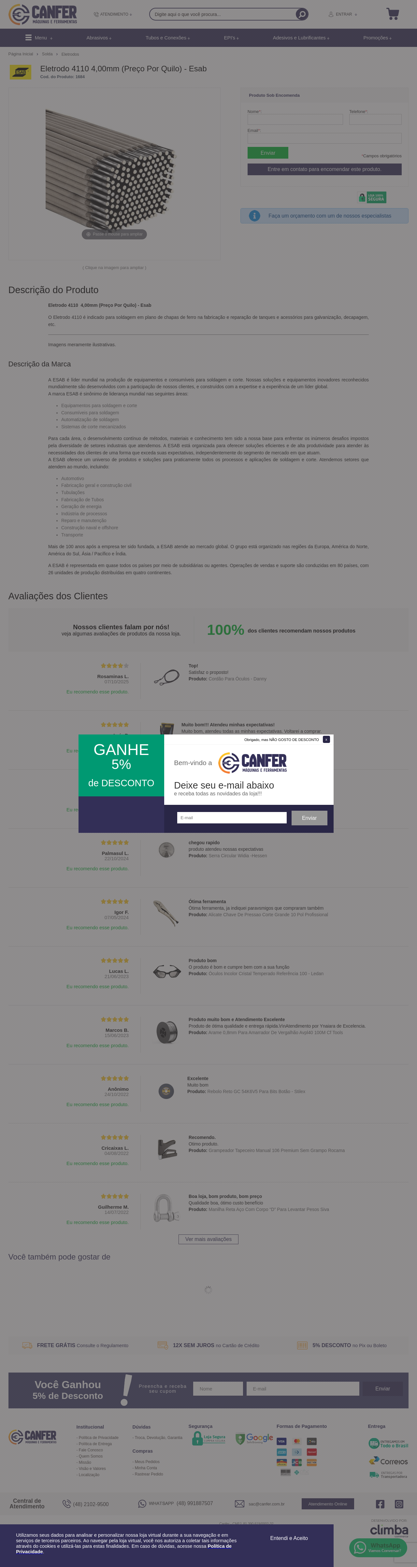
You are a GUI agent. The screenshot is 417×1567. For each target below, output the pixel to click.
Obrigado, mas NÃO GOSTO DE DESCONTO (281, 740)
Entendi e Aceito (289, 1538)
